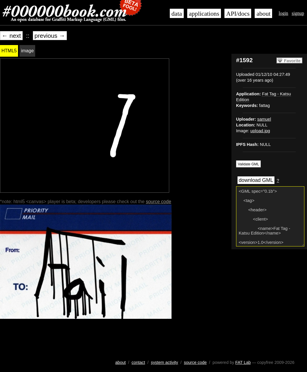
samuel (264, 119)
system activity (164, 362)
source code (158, 201)
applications (204, 13)
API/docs (237, 13)
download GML (256, 180)
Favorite (292, 60)
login (283, 13)
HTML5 (9, 50)
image (27, 50)
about (263, 13)
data (177, 13)
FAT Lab (243, 362)
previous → (50, 35)
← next (11, 35)
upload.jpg (260, 130)
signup (298, 13)
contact (138, 362)
